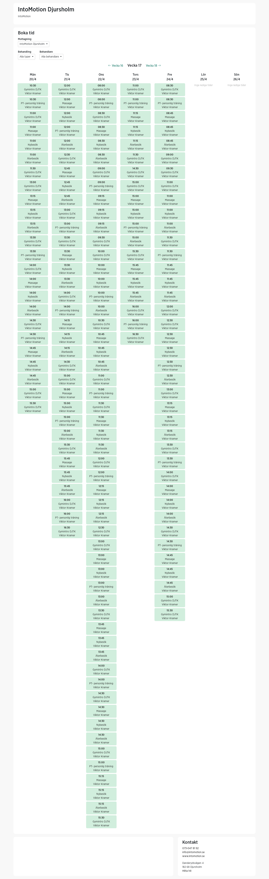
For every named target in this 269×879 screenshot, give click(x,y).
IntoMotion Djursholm (32, 44)
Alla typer (25, 56)
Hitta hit (186, 871)
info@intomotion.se (193, 852)
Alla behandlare (50, 56)
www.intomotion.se (193, 856)
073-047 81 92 (190, 848)
